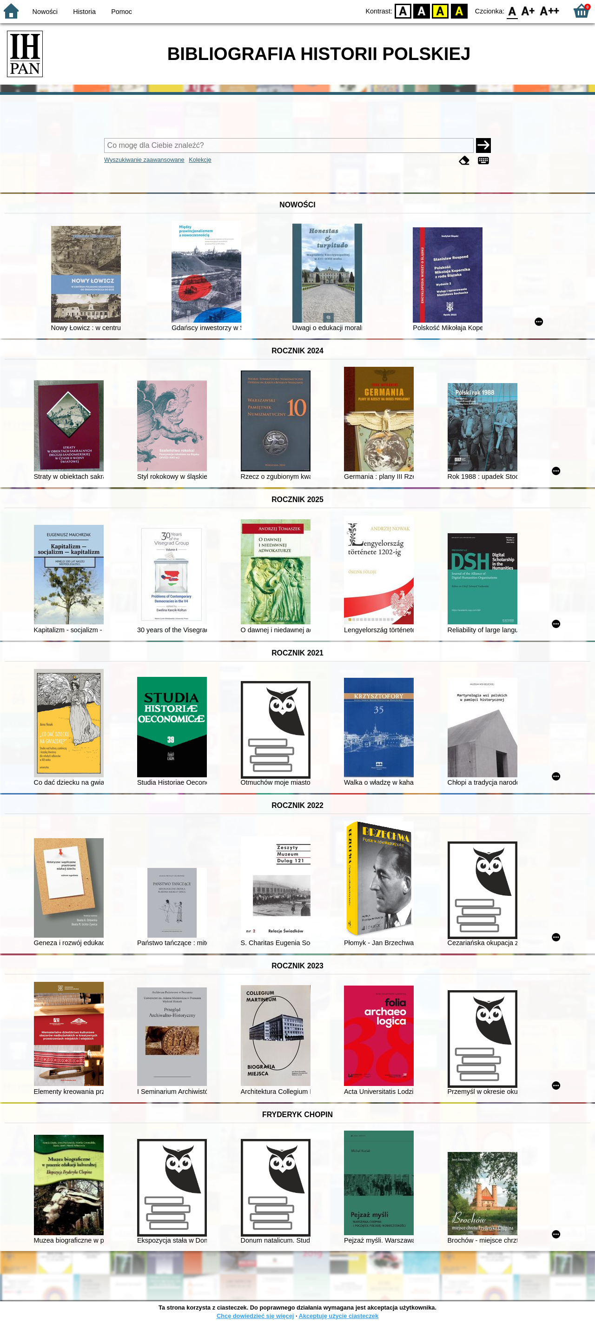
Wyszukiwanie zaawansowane (144, 159)
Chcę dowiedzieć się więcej (255, 1315)
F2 (549, 10)
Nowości (45, 11)
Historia (84, 11)
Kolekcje (200, 159)
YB (440, 10)
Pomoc (121, 11)
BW (422, 10)
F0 (512, 10)
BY (459, 10)
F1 (528, 10)
